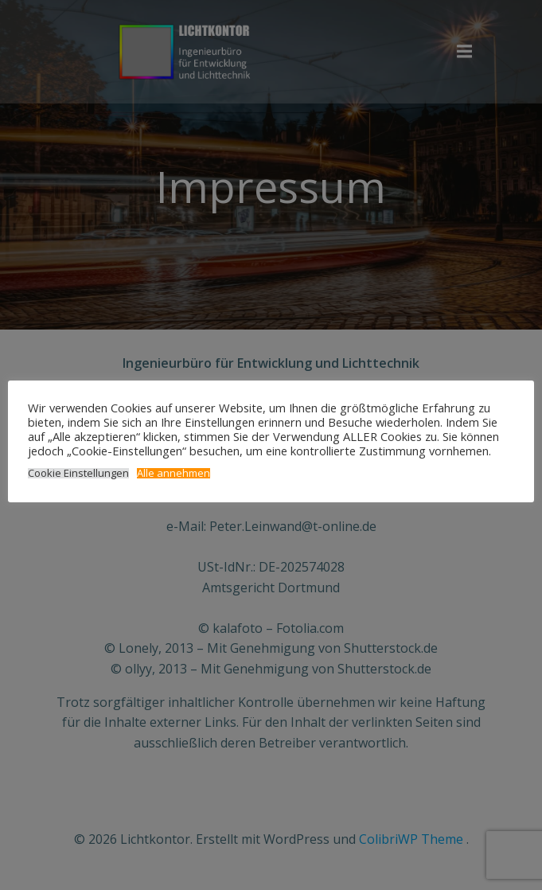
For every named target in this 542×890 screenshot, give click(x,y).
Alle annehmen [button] (173, 473)
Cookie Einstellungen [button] (78, 473)
